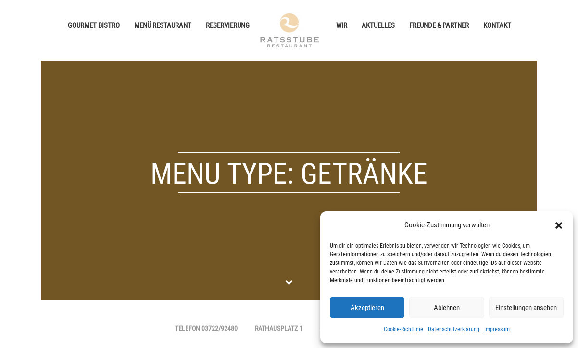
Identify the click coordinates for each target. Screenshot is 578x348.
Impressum (497, 329)
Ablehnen (447, 307)
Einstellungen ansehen (526, 307)
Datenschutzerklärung (453, 329)
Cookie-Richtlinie (403, 329)
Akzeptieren (367, 307)
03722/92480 (219, 329)
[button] (559, 225)
